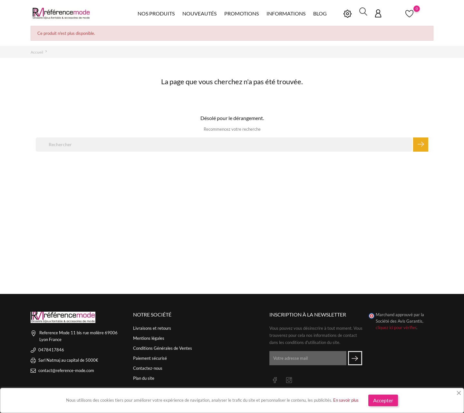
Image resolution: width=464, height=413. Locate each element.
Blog (320, 13)
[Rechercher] (224, 143)
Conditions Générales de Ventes (162, 347)
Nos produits (156, 13)
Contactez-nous (147, 367)
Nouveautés (199, 13)
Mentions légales (148, 337)
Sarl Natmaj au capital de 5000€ (68, 359)
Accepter (383, 400)
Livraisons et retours (152, 327)
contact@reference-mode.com (66, 369)
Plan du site (143, 377)
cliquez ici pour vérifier (396, 326)
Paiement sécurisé (150, 357)
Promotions (241, 13)
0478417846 (51, 348)
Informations (285, 13)
